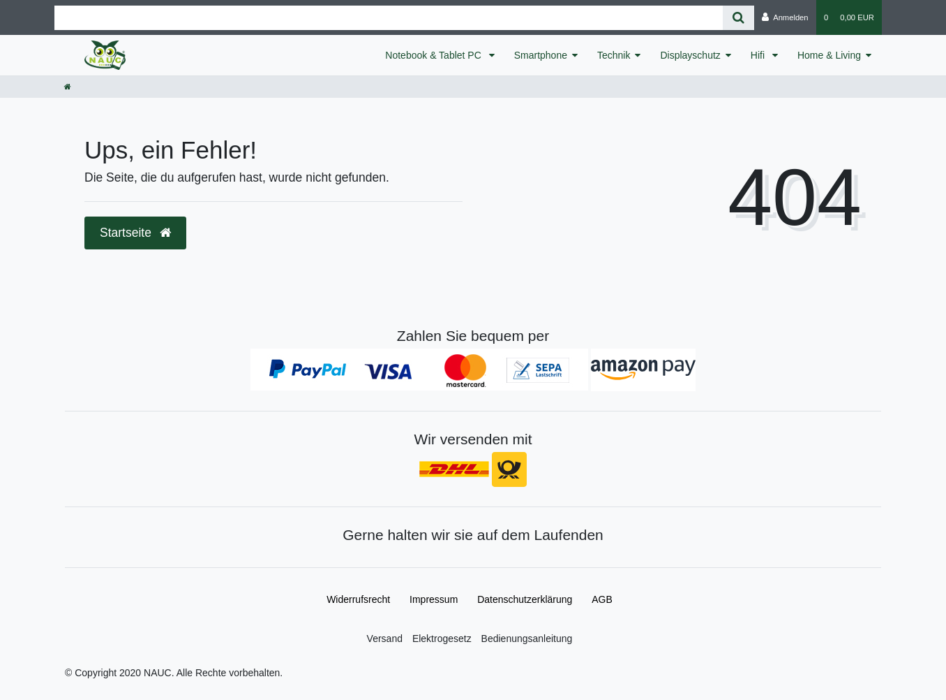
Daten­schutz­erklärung (524, 599)
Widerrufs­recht (358, 599)
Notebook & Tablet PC (434, 55)
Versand (385, 638)
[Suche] (738, 18)
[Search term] (388, 18)
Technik (613, 55)
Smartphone (540, 55)
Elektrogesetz (442, 638)
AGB (602, 599)
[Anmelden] (785, 17)
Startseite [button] (135, 233)
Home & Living (829, 55)
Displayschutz (690, 55)
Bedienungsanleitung (527, 638)
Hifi (759, 55)
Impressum (434, 599)
